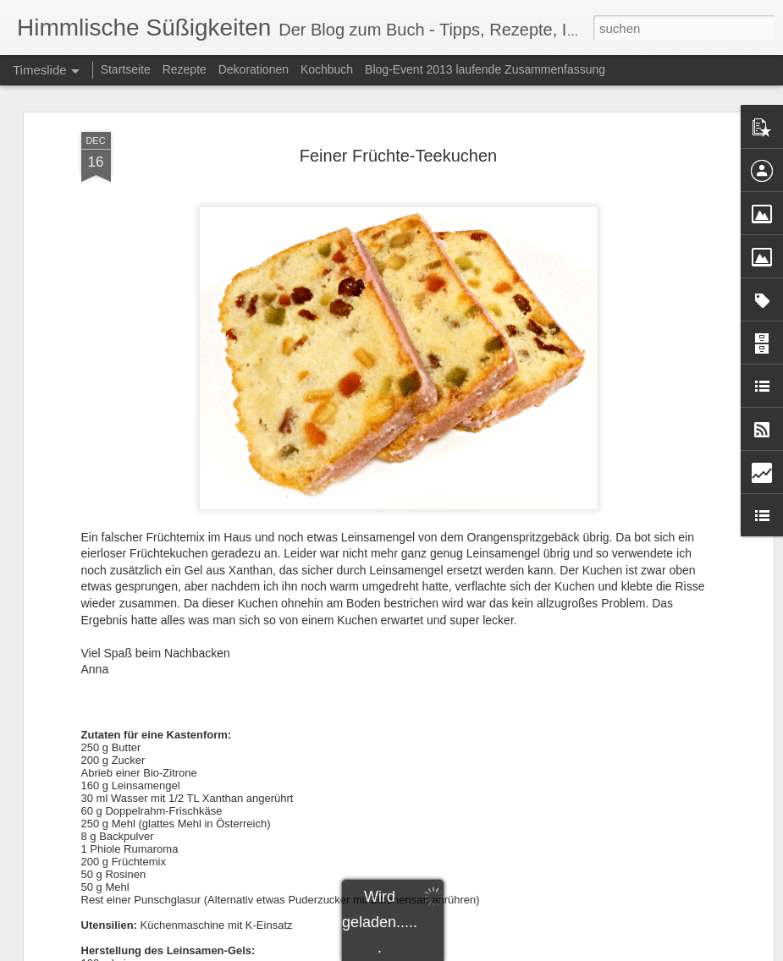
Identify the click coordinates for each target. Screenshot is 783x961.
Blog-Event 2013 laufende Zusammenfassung (485, 69)
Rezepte (185, 69)
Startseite (126, 69)
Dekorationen (253, 69)
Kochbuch (327, 69)
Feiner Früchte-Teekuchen (398, 155)
